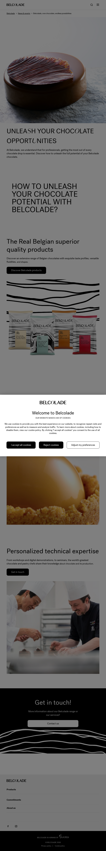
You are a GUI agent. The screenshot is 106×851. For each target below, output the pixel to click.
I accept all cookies (21, 445)
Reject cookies (51, 445)
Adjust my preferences (83, 445)
